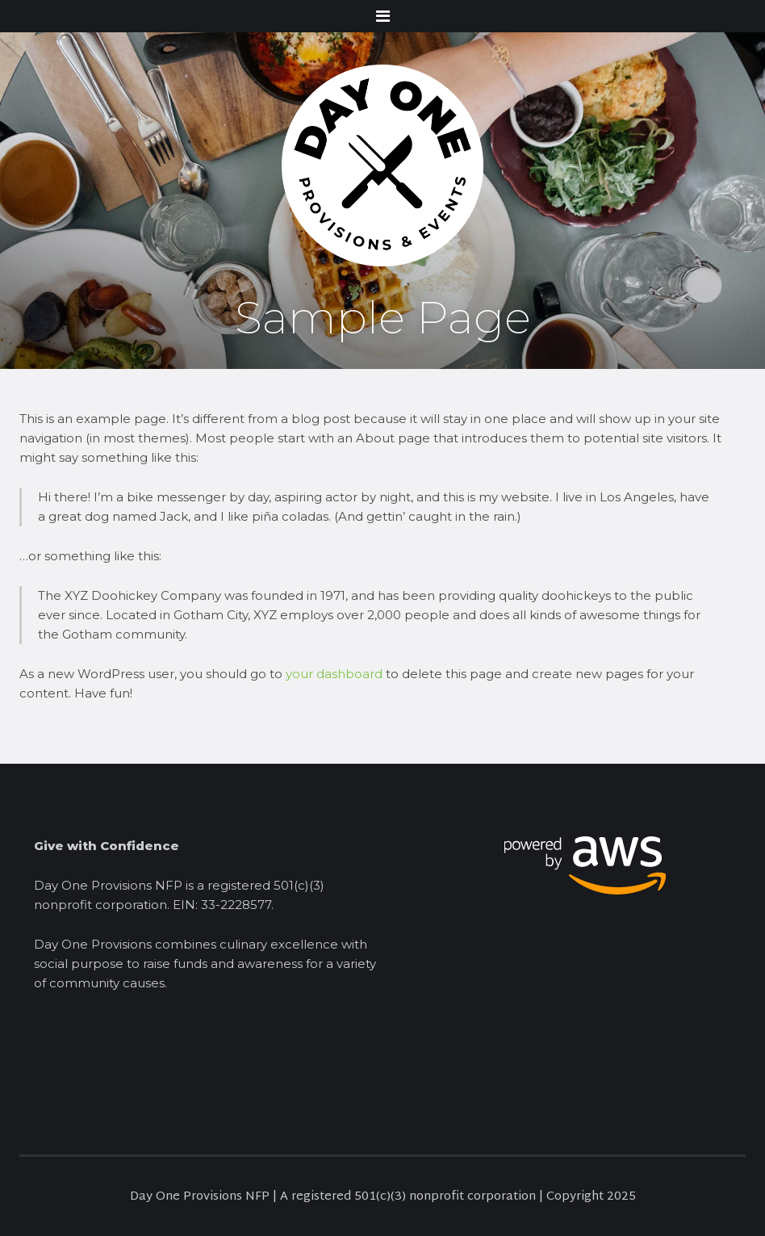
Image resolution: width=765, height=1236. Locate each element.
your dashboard (334, 673)
